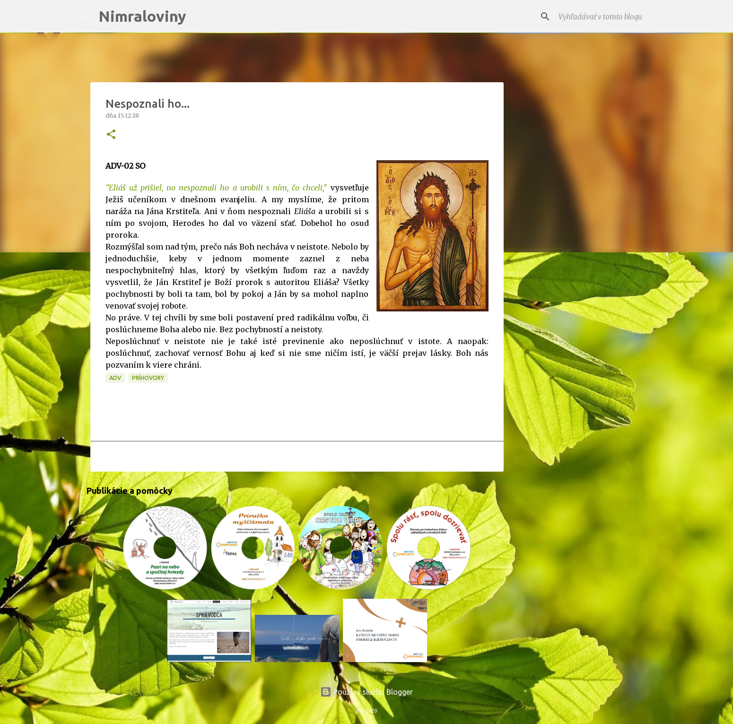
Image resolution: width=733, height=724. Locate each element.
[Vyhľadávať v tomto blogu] (604, 16)
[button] (111, 135)
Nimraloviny (142, 16)
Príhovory (148, 378)
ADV (115, 378)
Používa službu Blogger (366, 692)
